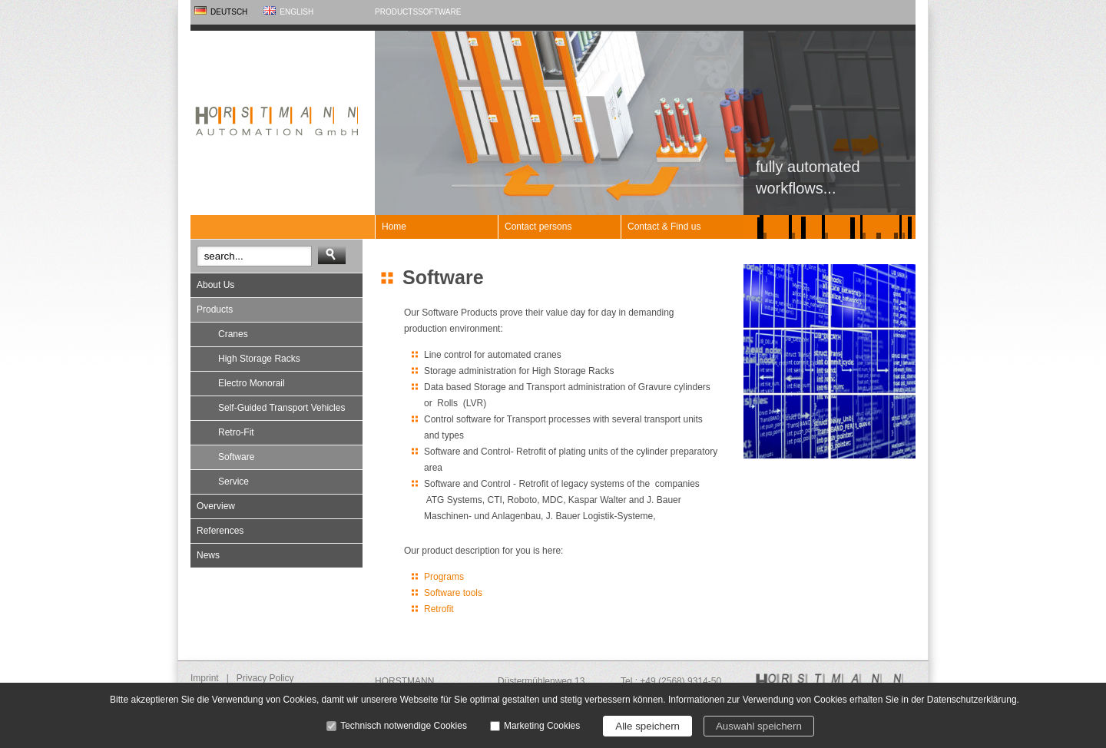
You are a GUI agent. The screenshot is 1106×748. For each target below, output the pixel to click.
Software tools (453, 592)
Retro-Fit (236, 432)
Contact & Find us (664, 226)
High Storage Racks (259, 358)
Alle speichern (647, 726)
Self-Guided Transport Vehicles (281, 407)
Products (396, 12)
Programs (444, 576)
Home (394, 226)
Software (439, 12)
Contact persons (538, 226)
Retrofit (439, 609)
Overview (216, 506)
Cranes (233, 334)
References (220, 530)
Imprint (204, 678)
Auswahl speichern (759, 726)
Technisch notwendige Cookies (403, 725)
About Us (215, 285)
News (208, 555)
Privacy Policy (265, 678)
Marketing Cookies (542, 725)
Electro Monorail (251, 383)
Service (233, 481)
